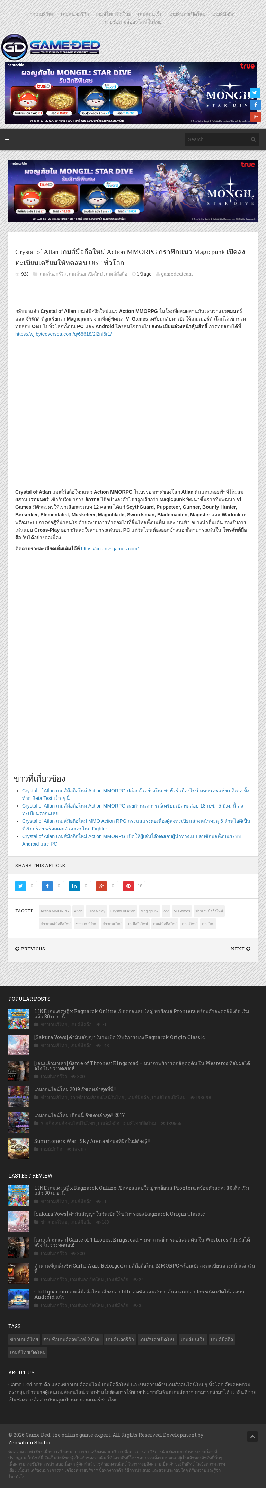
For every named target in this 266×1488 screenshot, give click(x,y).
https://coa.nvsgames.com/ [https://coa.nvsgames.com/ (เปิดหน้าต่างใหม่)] (110, 548)
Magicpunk (150, 911)
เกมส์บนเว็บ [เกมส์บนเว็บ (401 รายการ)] (193, 1339)
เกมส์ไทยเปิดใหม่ (113, 14)
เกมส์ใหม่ (189, 924)
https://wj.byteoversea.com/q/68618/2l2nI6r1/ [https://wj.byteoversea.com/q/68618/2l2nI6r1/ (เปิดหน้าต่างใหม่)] (63, 334)
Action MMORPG (55, 911)
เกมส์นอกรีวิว (75, 14)
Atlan (78, 911)
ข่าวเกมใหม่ (112, 924)
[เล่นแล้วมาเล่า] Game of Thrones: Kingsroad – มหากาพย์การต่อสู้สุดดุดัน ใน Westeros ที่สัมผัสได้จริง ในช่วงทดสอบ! (142, 1066)
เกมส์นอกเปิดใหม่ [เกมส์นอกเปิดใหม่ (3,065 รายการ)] (157, 1339)
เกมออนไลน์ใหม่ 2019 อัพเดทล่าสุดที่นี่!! (75, 1089)
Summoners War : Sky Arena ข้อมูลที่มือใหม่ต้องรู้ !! (92, 1141)
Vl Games (182, 911)
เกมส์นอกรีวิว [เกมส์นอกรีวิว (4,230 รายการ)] (120, 1339)
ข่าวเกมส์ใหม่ (86, 924)
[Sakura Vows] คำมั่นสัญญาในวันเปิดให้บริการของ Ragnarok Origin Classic (119, 1037)
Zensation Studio (29, 1442)
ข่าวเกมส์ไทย (40, 14)
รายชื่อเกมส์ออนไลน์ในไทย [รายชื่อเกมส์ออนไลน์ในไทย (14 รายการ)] (72, 1339)
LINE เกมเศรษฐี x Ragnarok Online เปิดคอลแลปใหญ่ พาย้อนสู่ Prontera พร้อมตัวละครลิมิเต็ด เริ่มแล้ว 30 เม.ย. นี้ (141, 1014)
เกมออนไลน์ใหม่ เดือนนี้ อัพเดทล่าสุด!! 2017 (79, 1115)
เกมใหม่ (208, 924)
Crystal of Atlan (122, 911)
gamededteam (177, 274)
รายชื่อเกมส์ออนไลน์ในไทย (133, 22)
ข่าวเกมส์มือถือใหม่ (56, 924)
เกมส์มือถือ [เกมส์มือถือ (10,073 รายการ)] (222, 1339)
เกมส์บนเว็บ (150, 14)
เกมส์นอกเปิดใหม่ (187, 14)
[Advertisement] (133, 685)
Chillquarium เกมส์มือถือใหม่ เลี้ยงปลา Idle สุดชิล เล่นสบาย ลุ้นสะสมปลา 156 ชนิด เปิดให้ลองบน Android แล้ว (139, 1294)
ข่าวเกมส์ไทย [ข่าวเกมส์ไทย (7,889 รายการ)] (24, 1339)
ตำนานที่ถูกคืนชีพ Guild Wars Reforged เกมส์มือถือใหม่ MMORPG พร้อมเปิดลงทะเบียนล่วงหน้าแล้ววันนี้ (144, 1268)
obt (166, 911)
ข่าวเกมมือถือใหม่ (209, 911)
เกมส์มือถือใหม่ (165, 924)
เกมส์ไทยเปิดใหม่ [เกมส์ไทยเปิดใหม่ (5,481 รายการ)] (28, 1352)
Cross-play (96, 911)
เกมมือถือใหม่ (137, 924)
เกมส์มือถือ (223, 14)
